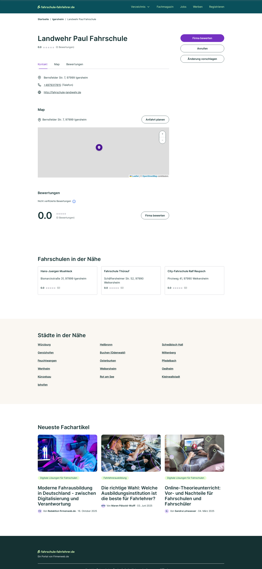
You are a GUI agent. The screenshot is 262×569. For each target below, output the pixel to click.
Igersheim (58, 19)
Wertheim (90, 360)
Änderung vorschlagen (202, 59)
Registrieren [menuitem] (216, 6)
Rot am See (91, 368)
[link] (67, 280)
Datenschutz (103, 554)
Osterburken (186, 352)
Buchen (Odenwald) (50, 352)
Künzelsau (44, 368)
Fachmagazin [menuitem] (165, 6)
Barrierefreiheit (121, 554)
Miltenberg (91, 352)
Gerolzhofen (185, 344)
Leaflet (134, 176)
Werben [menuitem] (198, 6)
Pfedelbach (45, 360)
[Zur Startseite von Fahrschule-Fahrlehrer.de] (56, 7)
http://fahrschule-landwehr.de (62, 92)
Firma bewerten (155, 215)
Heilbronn (90, 344)
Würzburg (44, 344)
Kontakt (90, 554)
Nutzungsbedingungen (144, 554)
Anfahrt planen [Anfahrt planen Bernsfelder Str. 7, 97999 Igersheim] (155, 119)
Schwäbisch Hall (141, 344)
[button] (99, 148)
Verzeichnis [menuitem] (138, 6)
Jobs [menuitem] (183, 6)
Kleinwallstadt (140, 368)
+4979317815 (52, 85)
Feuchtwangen (140, 352)
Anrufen (202, 48)
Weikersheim (139, 360)
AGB (162, 554)
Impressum (173, 554)
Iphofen (182, 368)
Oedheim (183, 360)
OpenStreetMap (149, 176)
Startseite (43, 19)
